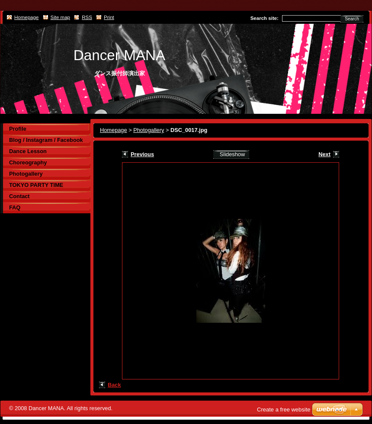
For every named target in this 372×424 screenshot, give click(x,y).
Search (352, 18)
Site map (60, 17)
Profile (17, 128)
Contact (19, 196)
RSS (87, 17)
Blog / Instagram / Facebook (46, 140)
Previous (142, 154)
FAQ (14, 207)
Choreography (28, 162)
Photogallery (148, 130)
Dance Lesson (28, 151)
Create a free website (284, 409)
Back (114, 385)
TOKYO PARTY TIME (36, 185)
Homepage (113, 130)
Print (109, 17)
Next (324, 154)
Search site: (264, 18)
